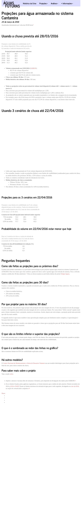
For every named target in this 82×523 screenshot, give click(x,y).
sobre (11, 374)
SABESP (33, 68)
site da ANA (75, 386)
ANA (12, 386)
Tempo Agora (65, 274)
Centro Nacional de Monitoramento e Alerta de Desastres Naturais (24, 363)
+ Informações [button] (67, 3)
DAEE (17, 386)
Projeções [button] (43, 3)
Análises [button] (54, 3)
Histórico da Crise (29, 3)
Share (3, 393)
